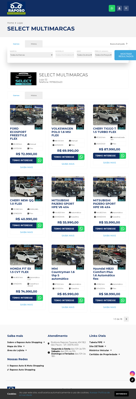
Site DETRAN (97, 346)
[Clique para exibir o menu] (126, 8)
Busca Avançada (118, 44)
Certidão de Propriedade (104, 354)
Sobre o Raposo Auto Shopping (26, 342)
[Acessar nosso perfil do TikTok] (132, 379)
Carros (16, 44)
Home (10, 23)
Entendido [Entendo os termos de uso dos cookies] (121, 394)
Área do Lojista (17, 350)
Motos (34, 44)
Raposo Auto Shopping (21, 369)
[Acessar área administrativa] (119, 8)
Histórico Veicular (100, 350)
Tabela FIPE (97, 342)
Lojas (20, 23)
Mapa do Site (15, 346)
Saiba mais (26, 167)
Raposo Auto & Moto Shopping (25, 365)
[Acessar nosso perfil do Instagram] (132, 373)
